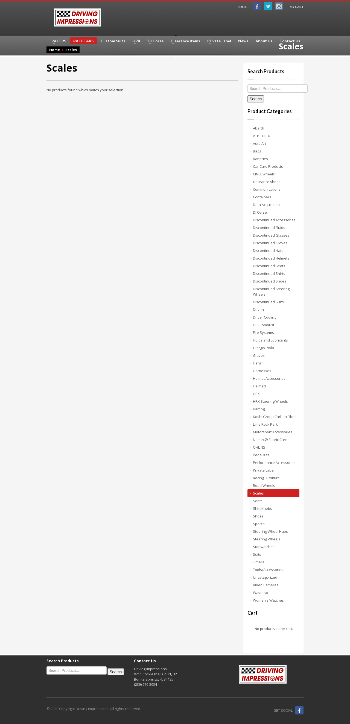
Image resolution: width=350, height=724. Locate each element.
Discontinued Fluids (269, 227)
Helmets (260, 386)
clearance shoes (267, 181)
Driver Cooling (264, 317)
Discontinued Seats (269, 265)
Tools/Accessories (268, 569)
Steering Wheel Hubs (270, 531)
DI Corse (154, 41)
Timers (258, 562)
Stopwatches (264, 546)
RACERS (57, 41)
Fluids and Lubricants (270, 340)
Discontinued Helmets (271, 258)
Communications (267, 189)
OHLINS (259, 447)
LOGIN (242, 6)
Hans (257, 363)
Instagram (279, 6)
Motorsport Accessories (272, 431)
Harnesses (262, 370)
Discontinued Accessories (274, 219)
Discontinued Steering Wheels (271, 291)
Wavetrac (261, 592)
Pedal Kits (261, 454)
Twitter (268, 6)
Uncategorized (265, 577)
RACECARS (82, 41)
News (243, 41)
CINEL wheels (264, 174)
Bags (257, 151)
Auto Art (259, 143)
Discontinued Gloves (270, 242)
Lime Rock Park (265, 424)
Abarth (258, 128)
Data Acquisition (266, 204)
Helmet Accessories (269, 378)
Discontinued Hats (268, 250)
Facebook (257, 6)
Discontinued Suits (268, 301)
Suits (257, 554)
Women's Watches (268, 600)
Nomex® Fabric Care (270, 439)
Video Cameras (265, 584)
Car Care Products (268, 166)
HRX (135, 41)
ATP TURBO (262, 135)
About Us (263, 41)
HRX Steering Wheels (270, 401)
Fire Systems (263, 332)
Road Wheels (264, 485)
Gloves (259, 355)
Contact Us (289, 41)
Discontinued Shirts (269, 273)
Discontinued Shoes (269, 281)
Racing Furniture (266, 477)
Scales (258, 493)
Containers (262, 197)
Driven (258, 309)
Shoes (258, 516)
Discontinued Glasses (271, 235)
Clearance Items (183, 41)
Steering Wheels (266, 539)
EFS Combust (263, 324)
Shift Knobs (262, 508)
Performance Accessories (274, 462)
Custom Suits (113, 41)
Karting (259, 409)
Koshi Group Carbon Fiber (274, 416)
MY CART (297, 6)
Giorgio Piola (263, 347)
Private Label (217, 41)
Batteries (260, 158)
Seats (257, 500)
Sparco (259, 523)
